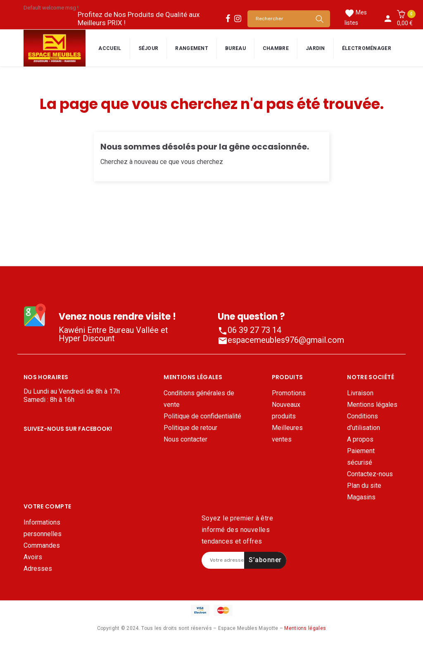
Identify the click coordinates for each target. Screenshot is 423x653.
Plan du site (364, 485)
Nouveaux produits (286, 410)
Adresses (38, 580)
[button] (405, 18)
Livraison (360, 393)
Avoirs (33, 568)
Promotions (289, 393)
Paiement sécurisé (361, 456)
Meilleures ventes (287, 433)
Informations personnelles (43, 539)
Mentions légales (372, 404)
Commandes (42, 556)
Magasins (361, 497)
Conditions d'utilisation (363, 422)
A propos (360, 439)
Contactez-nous (370, 474)
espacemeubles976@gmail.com (281, 340)
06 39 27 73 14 (249, 330)
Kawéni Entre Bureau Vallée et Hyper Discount (113, 334)
